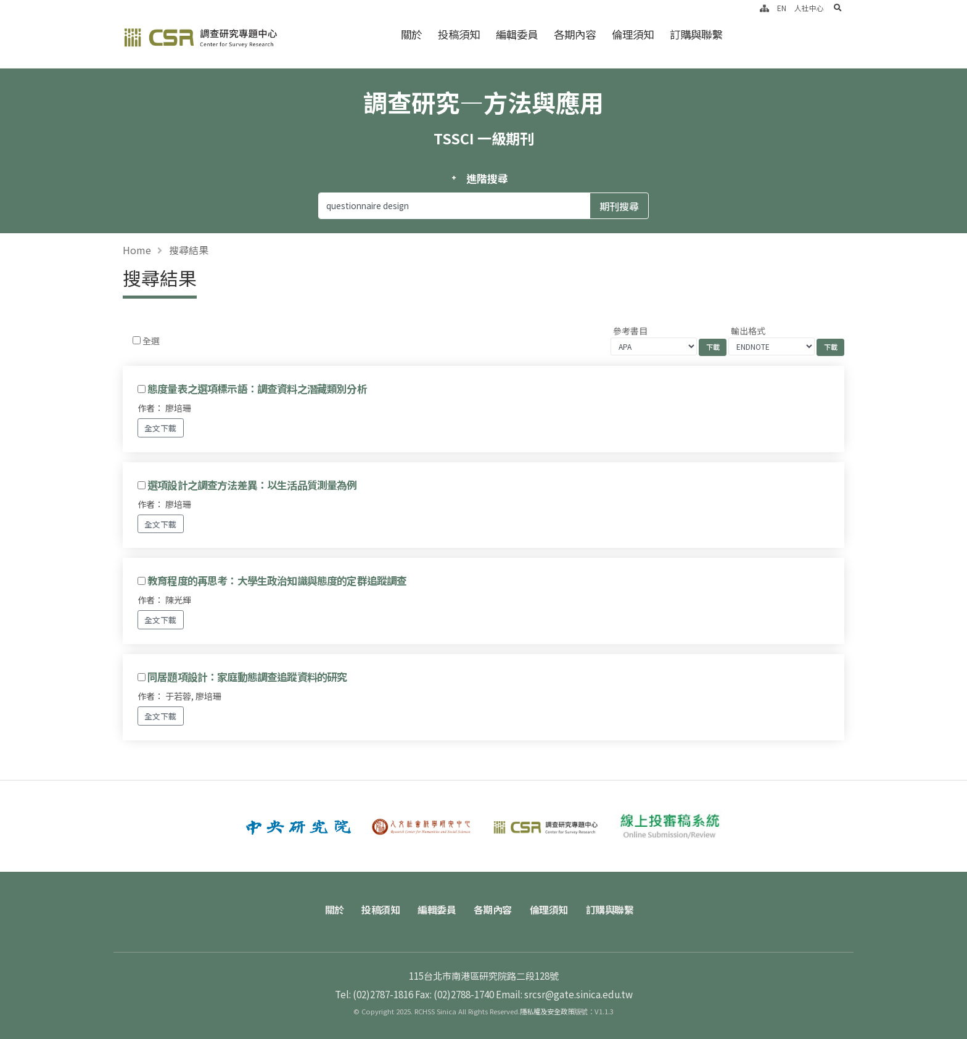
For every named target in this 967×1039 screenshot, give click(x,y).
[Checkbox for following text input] (137, 340)
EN (781, 7)
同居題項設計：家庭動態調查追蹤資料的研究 (247, 676)
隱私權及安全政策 (547, 1011)
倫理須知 (633, 34)
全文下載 (160, 428)
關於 (411, 34)
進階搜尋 (487, 178)
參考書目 (630, 331)
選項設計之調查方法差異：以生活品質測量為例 (251, 485)
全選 (151, 340)
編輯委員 (517, 34)
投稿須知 (459, 34)
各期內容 (575, 34)
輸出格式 (748, 331)
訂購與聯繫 (696, 34)
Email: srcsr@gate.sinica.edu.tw (564, 994)
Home (137, 249)
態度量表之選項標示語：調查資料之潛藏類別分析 (257, 388)
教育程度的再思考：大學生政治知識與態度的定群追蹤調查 (276, 580)
